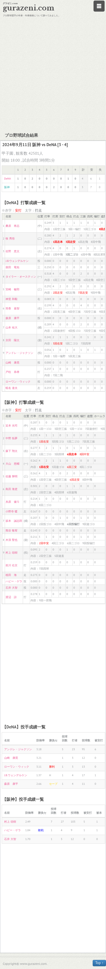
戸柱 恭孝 (12, 372)
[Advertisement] (52, 74)
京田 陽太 (12, 340)
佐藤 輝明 (11, 476)
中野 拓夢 (11, 438)
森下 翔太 (11, 451)
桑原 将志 (12, 226)
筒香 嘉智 (12, 308)
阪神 (7, 187)
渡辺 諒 (11, 597)
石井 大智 (11, 587)
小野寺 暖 (11, 511)
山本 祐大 (11, 327)
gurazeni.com (28, 8)
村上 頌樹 (11, 552)
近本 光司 (11, 425)
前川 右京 (11, 565)
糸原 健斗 (12, 502)
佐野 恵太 (12, 251)
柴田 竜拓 (12, 267)
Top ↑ (99, 962)
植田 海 (11, 575)
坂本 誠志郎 (14, 521)
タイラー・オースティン (21, 276)
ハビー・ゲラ (14, 581)
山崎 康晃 (12, 362)
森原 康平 (12, 318)
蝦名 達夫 (11, 388)
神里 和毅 (11, 299)
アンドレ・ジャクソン (19, 353)
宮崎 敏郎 (12, 289)
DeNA (7, 178)
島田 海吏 (11, 489)
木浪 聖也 (11, 540)
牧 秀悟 (10, 238)
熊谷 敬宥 (11, 530)
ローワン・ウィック (18, 381)
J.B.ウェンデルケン (17, 261)
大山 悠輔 (12, 463)
